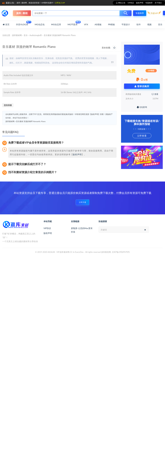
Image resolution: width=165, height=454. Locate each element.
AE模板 (98, 24)
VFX (86, 24)
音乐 (160, 24)
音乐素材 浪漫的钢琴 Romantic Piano (30, 121)
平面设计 (126, 24)
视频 (149, 24)
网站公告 (121, 3)
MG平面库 (72, 23)
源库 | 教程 (22, 13)
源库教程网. (106, 252)
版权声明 (139, 3)
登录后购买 (142, 86)
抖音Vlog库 (22, 23)
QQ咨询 (142, 107)
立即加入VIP (60, 3)
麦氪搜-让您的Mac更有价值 (82, 230)
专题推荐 (149, 3)
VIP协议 (131, 3)
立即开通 (82, 202)
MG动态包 (40, 24)
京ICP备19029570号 (121, 252)
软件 (138, 24)
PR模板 (111, 24)
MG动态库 (56, 24)
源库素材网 (17, 35)
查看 (155, 94)
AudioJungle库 (35, 35)
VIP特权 (151, 70)
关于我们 (158, 3)
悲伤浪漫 (8, 105)
